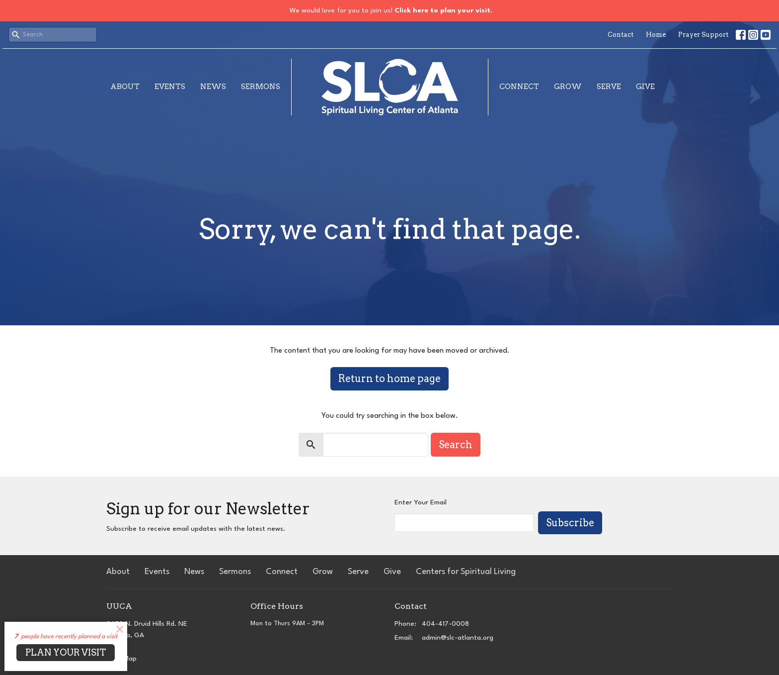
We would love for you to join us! (391, 10)
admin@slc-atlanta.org (457, 637)
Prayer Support (703, 34)
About (125, 86)
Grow (568, 86)
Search (455, 445)
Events (170, 86)
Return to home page (389, 379)
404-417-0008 (445, 623)
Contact (620, 34)
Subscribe (570, 523)
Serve (609, 86)
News (213, 86)
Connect (519, 86)
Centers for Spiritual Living (466, 572)
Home (656, 34)
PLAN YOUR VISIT (65, 652)
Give (645, 86)
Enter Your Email (420, 502)
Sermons (260, 86)
